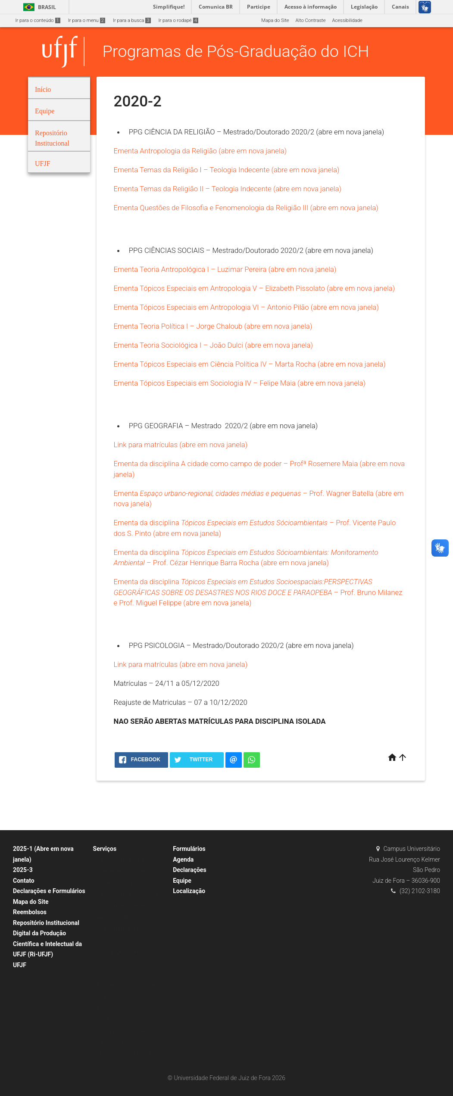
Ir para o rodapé (178, 20)
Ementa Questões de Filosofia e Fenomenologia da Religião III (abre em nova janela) (246, 207)
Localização (189, 890)
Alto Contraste (311, 20)
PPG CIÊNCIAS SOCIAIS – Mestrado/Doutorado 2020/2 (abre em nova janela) (251, 250)
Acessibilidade (347, 20)
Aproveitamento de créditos (126, 906)
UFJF (19, 965)
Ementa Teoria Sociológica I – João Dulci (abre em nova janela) (213, 345)
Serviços (105, 848)
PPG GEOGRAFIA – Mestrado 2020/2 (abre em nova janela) (223, 425)
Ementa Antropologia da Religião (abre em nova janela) (200, 150)
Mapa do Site (275, 20)
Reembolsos (30, 912)
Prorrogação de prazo (120, 951)
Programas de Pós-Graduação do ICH (236, 51)
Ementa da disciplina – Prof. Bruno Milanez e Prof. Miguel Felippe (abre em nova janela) (258, 592)
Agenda (183, 859)
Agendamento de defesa (123, 860)
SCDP (103, 1020)
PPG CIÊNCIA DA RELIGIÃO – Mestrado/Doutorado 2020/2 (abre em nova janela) (256, 132)
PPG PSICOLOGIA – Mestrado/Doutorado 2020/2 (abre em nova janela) (241, 645)
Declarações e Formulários (49, 890)
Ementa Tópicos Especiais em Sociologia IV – (187, 383)
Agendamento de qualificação (129, 894)
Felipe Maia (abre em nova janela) (312, 383)
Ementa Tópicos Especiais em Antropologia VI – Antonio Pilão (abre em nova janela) (246, 307)
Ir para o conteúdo (38, 20)
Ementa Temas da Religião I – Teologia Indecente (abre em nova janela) (227, 169)
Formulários (189, 848)
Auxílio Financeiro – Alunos (126, 1031)
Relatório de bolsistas (120, 917)
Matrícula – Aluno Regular (125, 1054)
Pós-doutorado (113, 1043)
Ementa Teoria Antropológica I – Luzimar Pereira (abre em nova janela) (225, 269)
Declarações (189, 869)
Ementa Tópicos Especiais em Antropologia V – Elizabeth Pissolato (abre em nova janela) (254, 288)
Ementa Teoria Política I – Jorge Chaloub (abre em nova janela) (213, 326)
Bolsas (104, 1008)
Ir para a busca (132, 20)
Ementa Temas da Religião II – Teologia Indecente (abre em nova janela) (227, 188)
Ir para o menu (86, 20)
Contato (23, 880)
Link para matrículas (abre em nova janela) (181, 444)
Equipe (182, 880)
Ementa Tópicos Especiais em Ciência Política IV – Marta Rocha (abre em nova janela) (250, 364)
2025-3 (23, 869)
